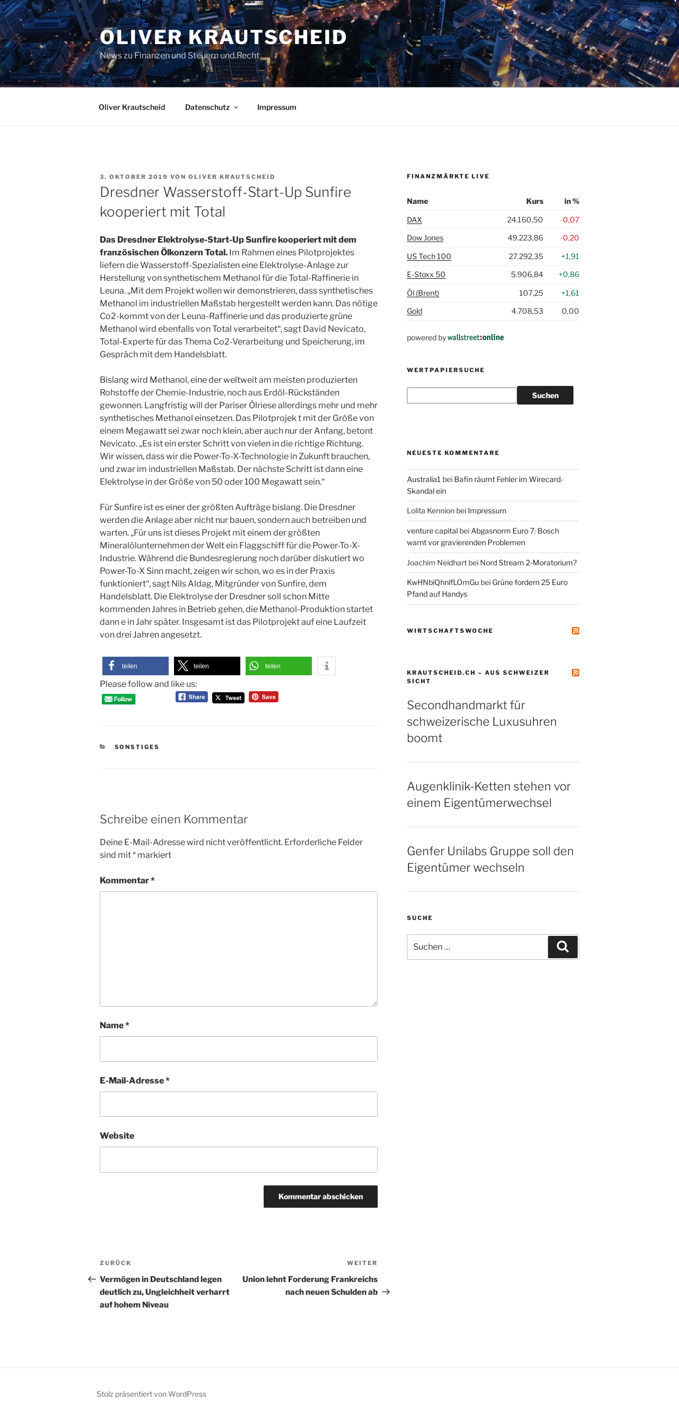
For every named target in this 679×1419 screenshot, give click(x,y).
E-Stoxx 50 (426, 274)
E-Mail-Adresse (135, 1081)
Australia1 (424, 479)
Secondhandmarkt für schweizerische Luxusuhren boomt (482, 721)
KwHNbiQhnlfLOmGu (443, 582)
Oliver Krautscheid (224, 37)
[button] (135, 666)
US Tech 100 (429, 256)
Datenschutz (212, 106)
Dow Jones (425, 237)
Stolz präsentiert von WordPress (151, 1393)
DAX (414, 219)
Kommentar (127, 880)
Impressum (277, 106)
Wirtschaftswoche (450, 630)
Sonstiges (137, 747)
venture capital (432, 530)
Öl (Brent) (423, 292)
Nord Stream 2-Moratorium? (528, 562)
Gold (414, 310)
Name (114, 1025)
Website (117, 1136)
